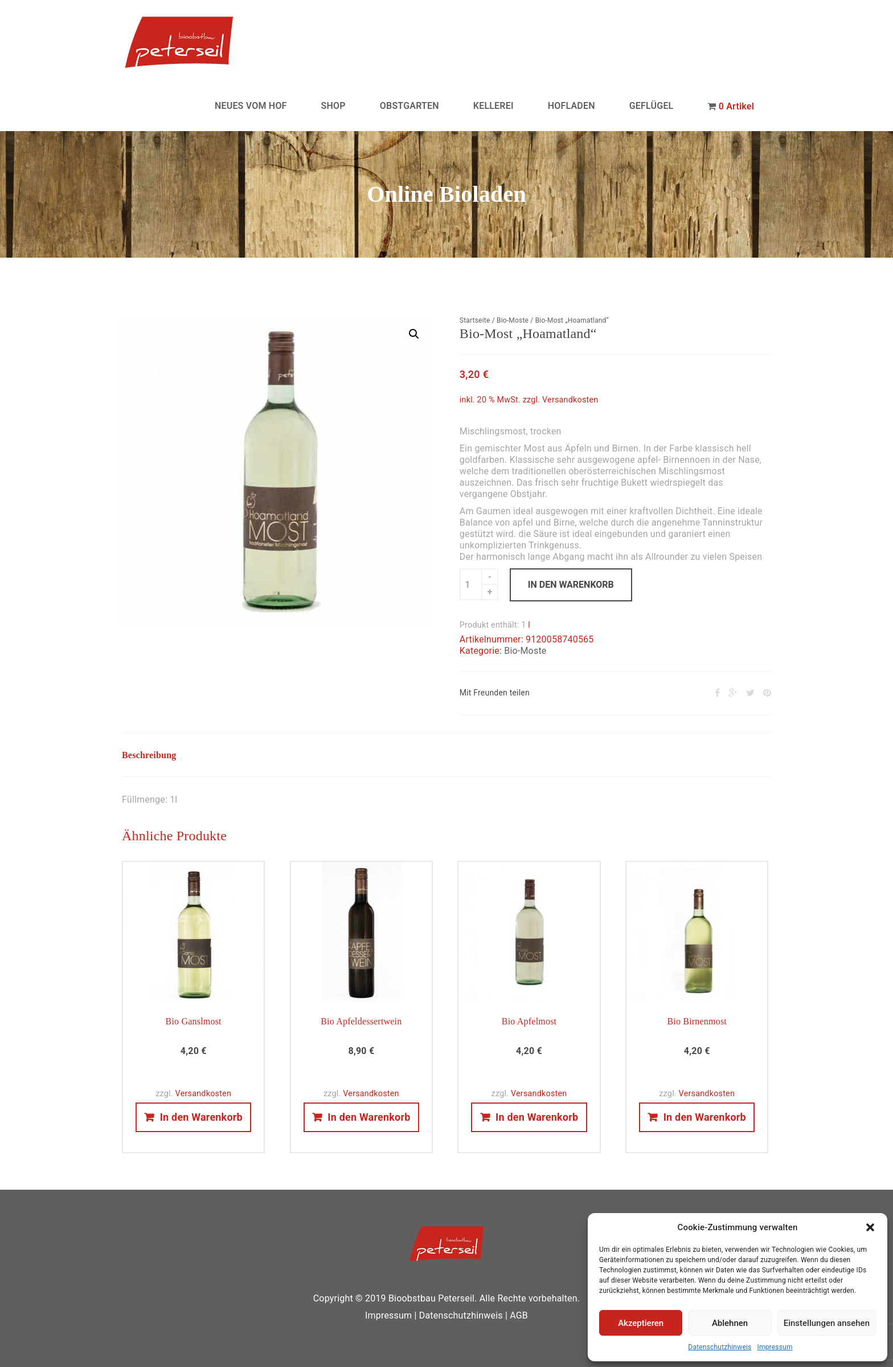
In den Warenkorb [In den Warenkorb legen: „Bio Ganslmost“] (201, 1117)
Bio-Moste (513, 320)
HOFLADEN (571, 105)
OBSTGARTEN (409, 105)
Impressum (774, 1347)
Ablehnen (730, 1323)
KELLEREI (493, 105)
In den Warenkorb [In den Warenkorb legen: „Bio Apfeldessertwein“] (368, 1117)
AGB (519, 1315)
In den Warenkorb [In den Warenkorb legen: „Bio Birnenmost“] (704, 1117)
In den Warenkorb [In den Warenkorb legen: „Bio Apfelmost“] (536, 1117)
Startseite (475, 320)
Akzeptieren (640, 1323)
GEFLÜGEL (651, 105)
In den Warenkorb (571, 584)
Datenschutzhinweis (719, 1347)
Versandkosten (570, 400)
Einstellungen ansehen (827, 1323)
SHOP (333, 105)
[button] (870, 1227)
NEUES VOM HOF (251, 105)
